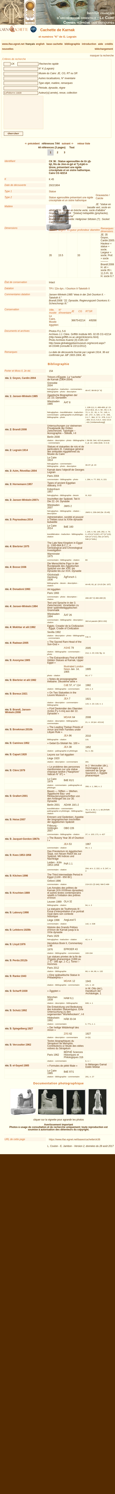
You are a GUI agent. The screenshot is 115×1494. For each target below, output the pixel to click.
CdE (66, 688)
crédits (109, 44)
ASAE (67, 651)
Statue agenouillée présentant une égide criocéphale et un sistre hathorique (71, 202)
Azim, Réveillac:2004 (25, 474)
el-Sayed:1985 (21, 1068)
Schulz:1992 (20, 1013)
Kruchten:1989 (21, 896)
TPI (51, 291)
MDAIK (68, 720)
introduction (89, 44)
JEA (66, 702)
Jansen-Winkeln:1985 (25, 399)
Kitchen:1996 (20, 879)
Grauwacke (102, 198)
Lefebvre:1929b (22, 933)
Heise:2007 (19, 822)
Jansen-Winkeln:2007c (26, 503)
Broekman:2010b (23, 732)
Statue (52, 194)
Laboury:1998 (21, 915)
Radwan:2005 (21, 646)
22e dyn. (59, 291)
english (40, 44)
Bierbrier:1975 (21, 549)
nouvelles (7, 49)
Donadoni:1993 (21, 592)
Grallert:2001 (20, 799)
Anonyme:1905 (21, 663)
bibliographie (72, 44)
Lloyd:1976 (19, 947)
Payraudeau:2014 (23, 522)
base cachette (54, 44)
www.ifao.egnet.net (13, 44)
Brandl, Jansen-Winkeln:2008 (18, 714)
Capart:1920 (20, 757)
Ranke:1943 (19, 979)
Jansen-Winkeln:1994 (25, 609)
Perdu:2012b (20, 963)
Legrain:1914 (20, 453)
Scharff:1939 (20, 994)
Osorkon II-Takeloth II (78, 291)
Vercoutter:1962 (22, 1048)
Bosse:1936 (19, 570)
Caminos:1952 (21, 746)
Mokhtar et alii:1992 (24, 630)
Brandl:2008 (20, 432)
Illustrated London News (73, 671)
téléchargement (104, 49)
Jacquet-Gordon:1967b (26, 842)
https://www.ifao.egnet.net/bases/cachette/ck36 (74, 1142)
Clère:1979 (19, 773)
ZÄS (66, 1037)
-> (67, 146)
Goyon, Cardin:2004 (24, 381)
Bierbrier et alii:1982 (24, 683)
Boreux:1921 (20, 697)
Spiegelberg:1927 (23, 1031)
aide (100, 44)
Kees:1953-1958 (22, 858)
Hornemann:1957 (23, 487)
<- (32, 146)
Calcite (99, 201)
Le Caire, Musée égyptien (53, 324)
